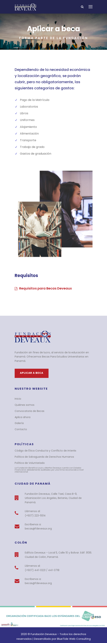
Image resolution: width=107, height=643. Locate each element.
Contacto (20, 425)
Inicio (18, 394)
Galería (19, 419)
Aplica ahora (22, 412)
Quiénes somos (23, 400)
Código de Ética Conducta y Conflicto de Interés (42, 446)
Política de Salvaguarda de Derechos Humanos (41, 452)
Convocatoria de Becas (28, 406)
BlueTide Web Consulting (64, 628)
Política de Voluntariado (28, 458)
